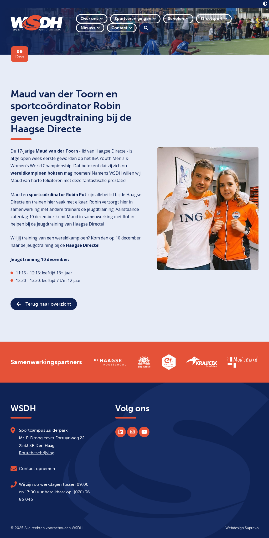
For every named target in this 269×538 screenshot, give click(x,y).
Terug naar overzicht (44, 304)
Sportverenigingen (133, 18)
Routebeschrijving (36, 452)
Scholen (176, 18)
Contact (119, 27)
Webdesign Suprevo (242, 527)
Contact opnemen (37, 468)
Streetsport (211, 18)
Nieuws (88, 27)
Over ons (89, 18)
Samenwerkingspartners (46, 362)
